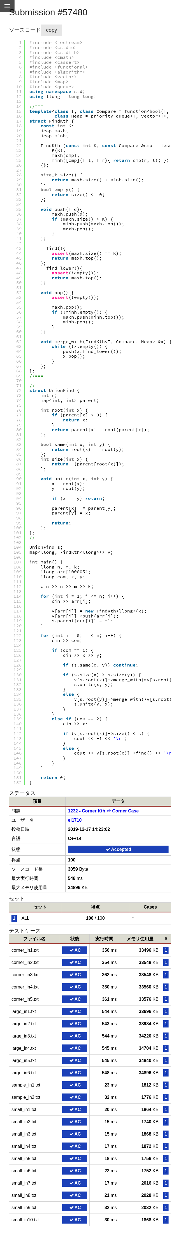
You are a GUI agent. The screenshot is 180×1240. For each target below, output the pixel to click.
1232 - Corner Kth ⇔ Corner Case (103, 811)
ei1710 (75, 820)
